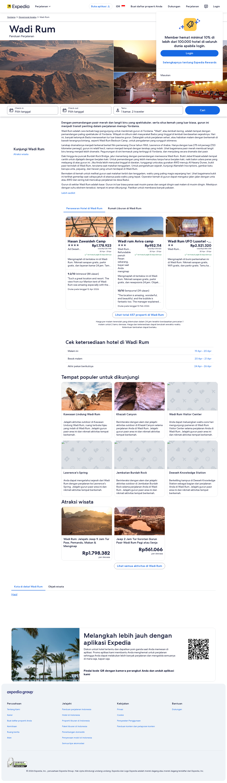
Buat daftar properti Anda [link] (19, 720)
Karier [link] (10, 715)
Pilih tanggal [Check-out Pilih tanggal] (76, 111)
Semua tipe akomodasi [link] (73, 743)
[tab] (84, 208)
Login (216, 6)
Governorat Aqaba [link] (27, 17)
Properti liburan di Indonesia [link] (76, 720)
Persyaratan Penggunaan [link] (129, 720)
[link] (189, 75)
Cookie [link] (120, 715)
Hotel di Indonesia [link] (71, 715)
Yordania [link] (11, 17)
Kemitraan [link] (12, 726)
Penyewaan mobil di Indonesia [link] (77, 737)
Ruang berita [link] (13, 732)
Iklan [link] (9, 737)
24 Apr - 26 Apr (202, 366)
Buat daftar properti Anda (146, 6)
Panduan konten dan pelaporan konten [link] (136, 726)
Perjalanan (192, 6)
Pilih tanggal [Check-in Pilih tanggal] (23, 111)
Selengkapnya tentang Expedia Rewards (189, 62)
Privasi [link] (120, 709)
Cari (202, 110)
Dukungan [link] (177, 709)
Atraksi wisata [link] (20, 154)
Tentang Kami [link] (13, 709)
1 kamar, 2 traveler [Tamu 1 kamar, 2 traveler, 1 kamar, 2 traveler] (132, 111)
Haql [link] (14, 594)
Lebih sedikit (68, 193)
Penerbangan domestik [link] (73, 732)
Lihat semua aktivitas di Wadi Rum (139, 566)
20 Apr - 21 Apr (203, 358)
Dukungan (174, 6)
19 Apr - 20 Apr (203, 351)
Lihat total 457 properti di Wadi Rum (139, 314)
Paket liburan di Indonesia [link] (74, 726)
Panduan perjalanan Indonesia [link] (76, 709)
